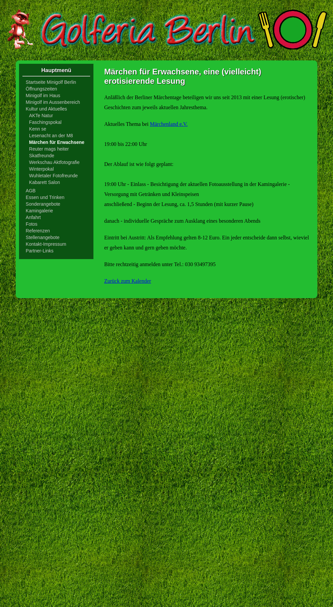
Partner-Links (39, 250)
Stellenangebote (42, 237)
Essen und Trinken (45, 197)
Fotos (31, 224)
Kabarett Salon (44, 182)
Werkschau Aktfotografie (54, 162)
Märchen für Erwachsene (56, 142)
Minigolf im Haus (43, 95)
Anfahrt (33, 217)
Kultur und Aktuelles (46, 109)
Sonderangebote (43, 204)
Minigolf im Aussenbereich (53, 102)
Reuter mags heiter (49, 149)
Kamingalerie (39, 210)
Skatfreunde (41, 155)
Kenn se (37, 129)
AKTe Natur (41, 115)
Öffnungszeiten (41, 88)
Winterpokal (41, 169)
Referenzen (38, 230)
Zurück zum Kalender (127, 281)
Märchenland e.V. (169, 124)
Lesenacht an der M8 (51, 135)
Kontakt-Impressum (46, 244)
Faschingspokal (45, 122)
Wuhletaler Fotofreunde (53, 175)
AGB (31, 190)
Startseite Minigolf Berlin (51, 82)
